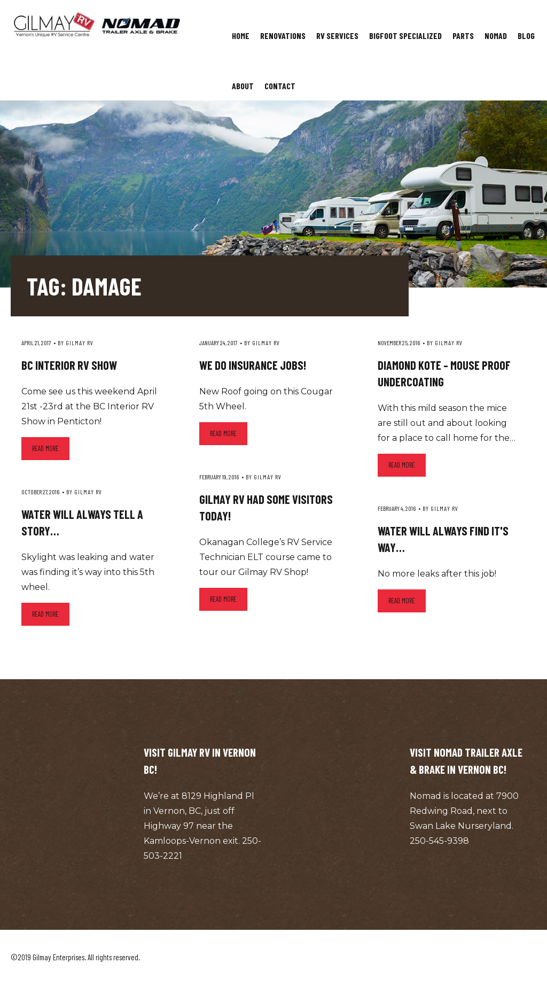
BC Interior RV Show (69, 365)
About (243, 86)
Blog (526, 35)
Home (240, 35)
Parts (463, 35)
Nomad (496, 35)
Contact (279, 86)
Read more (45, 448)
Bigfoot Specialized (405, 35)
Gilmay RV (79, 342)
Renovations (283, 35)
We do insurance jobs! (252, 365)
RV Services (337, 35)
